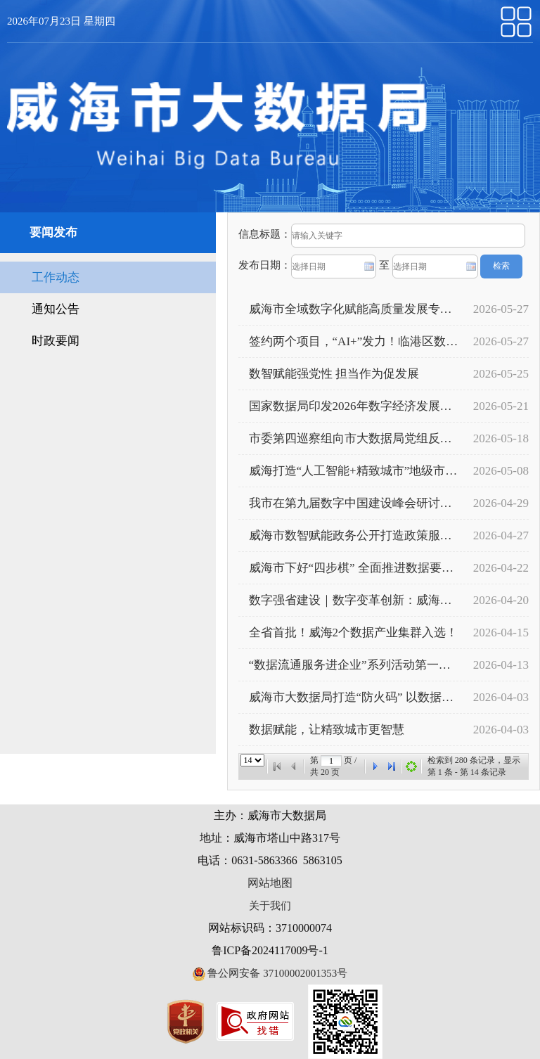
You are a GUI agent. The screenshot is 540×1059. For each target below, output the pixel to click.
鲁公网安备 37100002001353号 (270, 973)
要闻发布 (53, 232)
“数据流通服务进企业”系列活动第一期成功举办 (353, 665)
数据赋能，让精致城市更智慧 (326, 729)
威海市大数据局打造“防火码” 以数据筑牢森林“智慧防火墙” (353, 697)
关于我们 (270, 905)
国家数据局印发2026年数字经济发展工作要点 (353, 406)
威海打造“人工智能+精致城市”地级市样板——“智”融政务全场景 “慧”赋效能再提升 (353, 470)
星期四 (99, 21)
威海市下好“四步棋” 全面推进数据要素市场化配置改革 (353, 568)
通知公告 (55, 309)
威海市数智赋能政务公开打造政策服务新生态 (353, 535)
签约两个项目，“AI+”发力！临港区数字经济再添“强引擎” (353, 341)
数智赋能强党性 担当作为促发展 (334, 373)
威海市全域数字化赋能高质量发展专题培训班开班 (353, 309)
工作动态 (55, 277)
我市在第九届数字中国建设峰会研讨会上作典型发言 (353, 503)
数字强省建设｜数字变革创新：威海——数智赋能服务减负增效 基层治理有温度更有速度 (353, 600)
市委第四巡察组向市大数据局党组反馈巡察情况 (353, 438)
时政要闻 (55, 340)
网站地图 (270, 883)
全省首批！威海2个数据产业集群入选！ (353, 632)
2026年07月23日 (45, 21)
